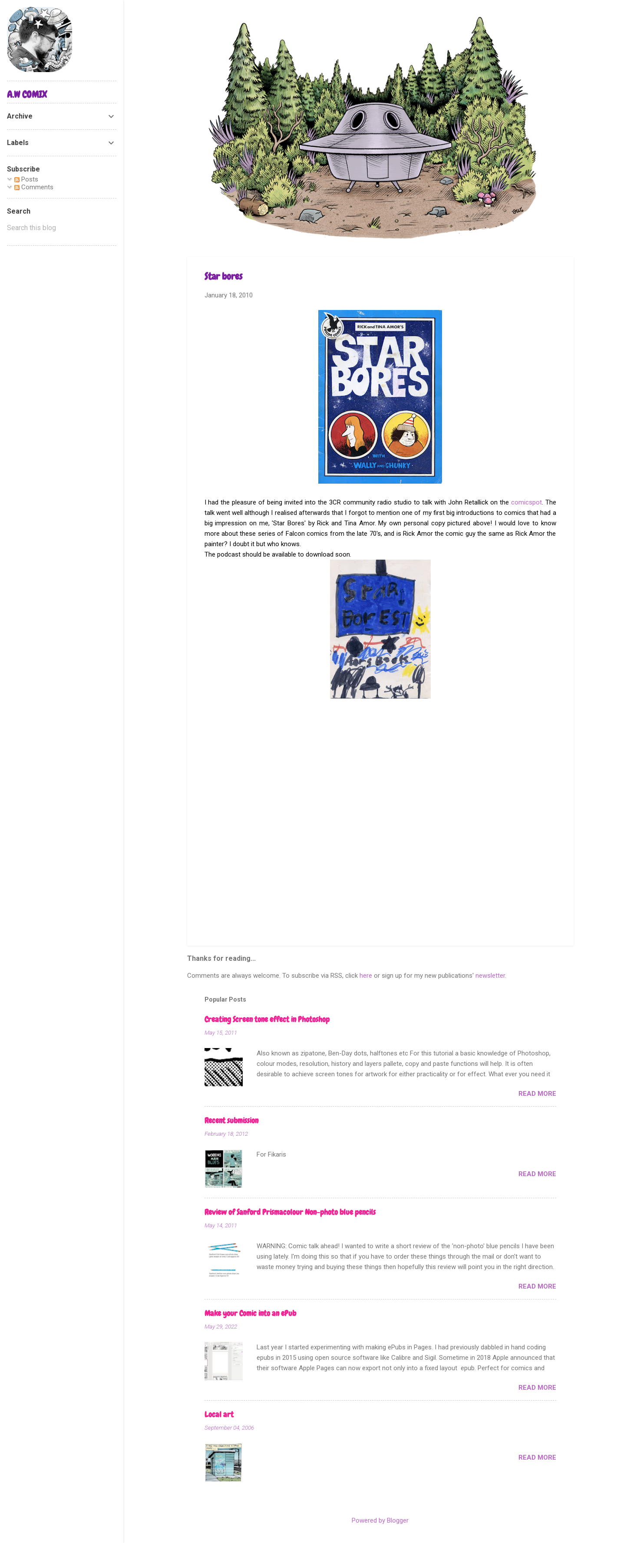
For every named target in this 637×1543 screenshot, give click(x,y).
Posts (26, 179)
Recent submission (231, 1120)
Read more (537, 1094)
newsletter (490, 975)
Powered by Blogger (380, 1520)
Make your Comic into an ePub (250, 1313)
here (366, 975)
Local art (219, 1414)
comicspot (526, 502)
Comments (33, 187)
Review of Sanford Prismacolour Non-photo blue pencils (290, 1212)
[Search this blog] (61, 228)
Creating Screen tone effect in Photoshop (267, 1019)
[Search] (568, 23)
